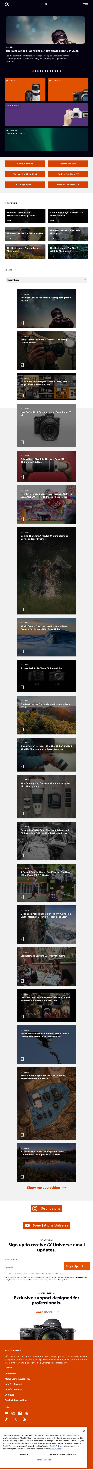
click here (51, 1280)
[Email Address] (33, 1260)
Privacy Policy (80, 1278)
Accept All (24, 1454)
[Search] (46, 4)
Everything (13, 280)
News (9, 1395)
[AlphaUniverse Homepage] (7, 4)
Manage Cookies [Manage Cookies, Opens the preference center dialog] (43, 1460)
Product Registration (16, 1400)
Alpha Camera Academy (17, 1379)
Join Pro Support (13, 1384)
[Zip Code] (33, 1268)
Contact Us (10, 1374)
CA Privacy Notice (62, 1280)
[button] (85, 4)
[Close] (84, 1431)
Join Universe (13, 1390)
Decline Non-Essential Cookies (62, 1454)
